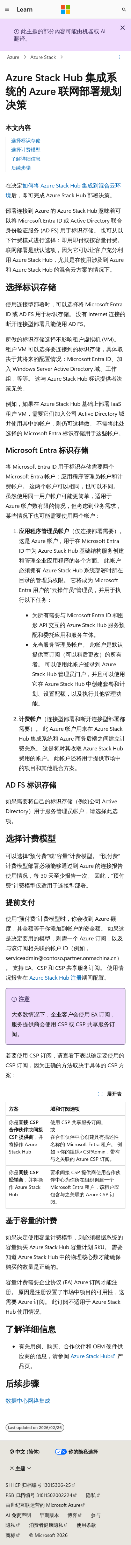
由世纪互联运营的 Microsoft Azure (43, 1505)
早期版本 (49, 1515)
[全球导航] (7, 9)
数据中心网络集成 (28, 1400)
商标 (10, 1535)
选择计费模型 (26, 149)
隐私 (91, 1495)
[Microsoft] (65, 9)
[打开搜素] (124, 9)
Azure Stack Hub (90, 1356)
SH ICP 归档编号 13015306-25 (38, 1485)
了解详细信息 (26, 158)
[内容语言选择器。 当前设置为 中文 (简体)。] (25, 1451)
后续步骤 (21, 167)
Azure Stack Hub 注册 (55, 977)
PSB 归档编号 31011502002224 (39, 1495)
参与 (96, 1515)
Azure (13, 57)
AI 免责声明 (18, 1515)
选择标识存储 (26, 140)
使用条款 (86, 1525)
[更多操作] (119, 57)
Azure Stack (43, 57)
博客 (72, 1515)
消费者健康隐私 (46, 1525)
